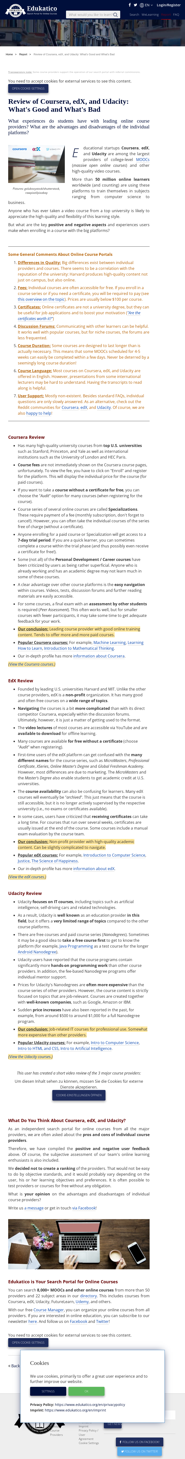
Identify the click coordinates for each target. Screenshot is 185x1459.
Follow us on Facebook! (139, 1442)
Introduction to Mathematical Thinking (79, 648)
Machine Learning (109, 642)
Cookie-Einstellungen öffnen (79, 1095)
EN (146, 5)
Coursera (70, 407)
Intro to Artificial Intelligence (86, 1048)
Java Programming (76, 946)
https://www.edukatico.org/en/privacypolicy (89, 1404)
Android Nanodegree (37, 952)
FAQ (176, 14)
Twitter (102, 1321)
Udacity (104, 407)
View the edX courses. (27, 877)
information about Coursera (99, 656)
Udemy (82, 1301)
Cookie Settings (89, 1443)
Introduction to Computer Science (114, 855)
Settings (48, 1391)
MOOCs (143, 159)
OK (86, 1391)
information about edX (93, 868)
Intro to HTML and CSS (38, 1048)
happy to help (38, 413)
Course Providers (56, 1432)
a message (34, 1208)
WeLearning (150, 14)
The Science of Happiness (55, 861)
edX (83, 407)
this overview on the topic (41, 299)
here (32, 1321)
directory (88, 1295)
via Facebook (84, 1208)
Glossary (56, 1426)
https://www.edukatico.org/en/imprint (75, 1410)
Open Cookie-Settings (28, 88)
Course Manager (48, 1309)
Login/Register (169, 5)
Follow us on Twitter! (139, 1451)
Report (166, 14)
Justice (24, 861)
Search (134, 14)
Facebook (78, 1321)
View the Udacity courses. (30, 1056)
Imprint (83, 1426)
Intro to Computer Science (115, 1042)
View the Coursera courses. (31, 664)
